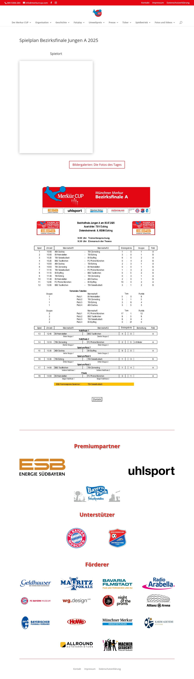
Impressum (158, 3)
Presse (112, 22)
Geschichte (61, 22)
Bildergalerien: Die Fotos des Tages (97, 165)
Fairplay (78, 22)
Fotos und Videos (163, 22)
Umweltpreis (95, 22)
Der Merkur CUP (20, 22)
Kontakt (145, 3)
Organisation (42, 22)
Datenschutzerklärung (178, 3)
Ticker (125, 22)
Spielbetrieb (141, 22)
